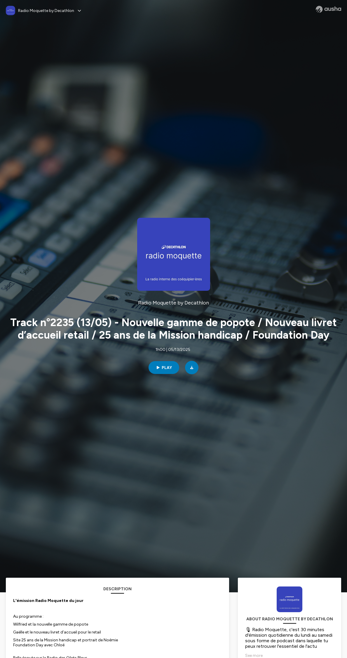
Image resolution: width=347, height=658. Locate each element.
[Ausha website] (328, 9)
